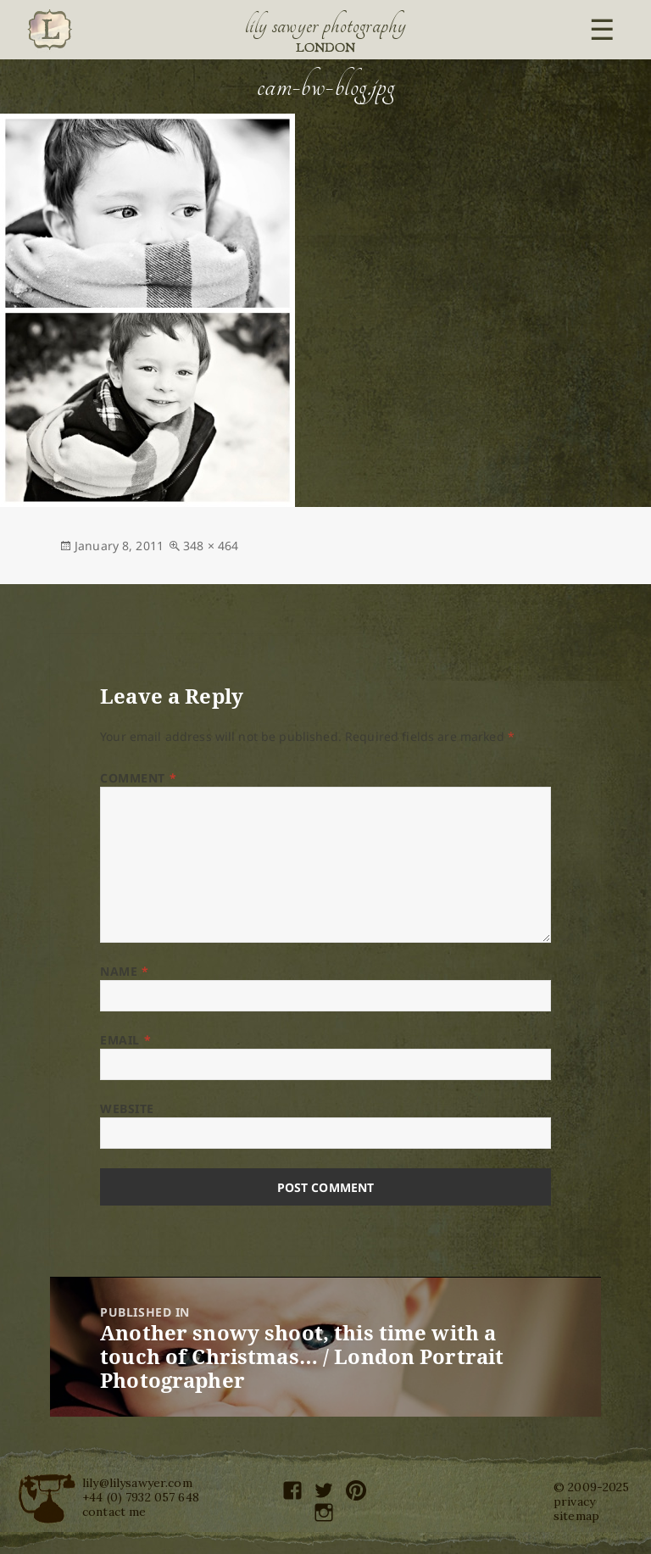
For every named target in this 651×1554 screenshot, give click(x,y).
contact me (114, 1511)
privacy (574, 1501)
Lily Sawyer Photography (325, 25)
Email (125, 1040)
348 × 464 (210, 545)
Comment (138, 778)
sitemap (576, 1515)
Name (124, 971)
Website (127, 1108)
